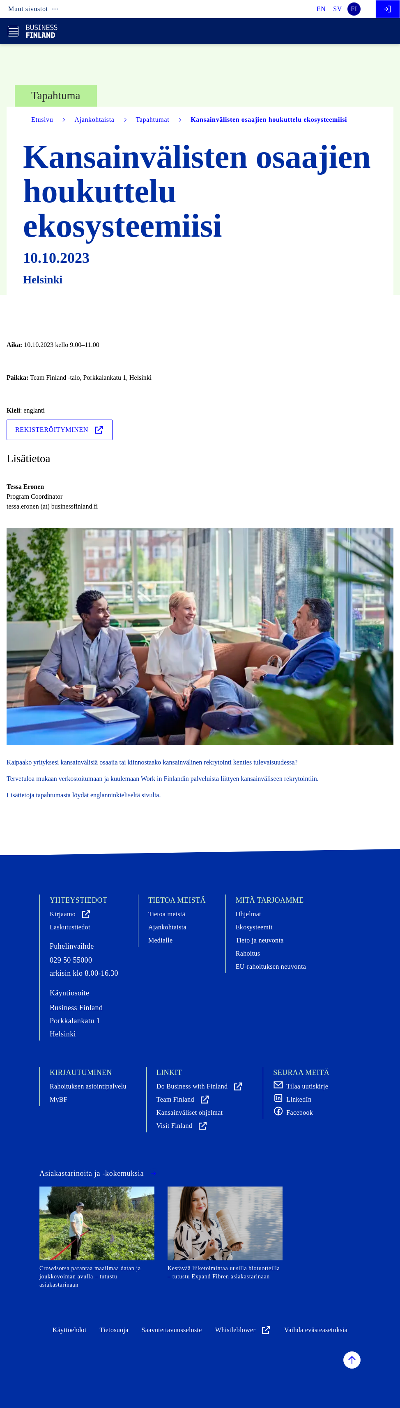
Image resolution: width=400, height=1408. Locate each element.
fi (354, 8)
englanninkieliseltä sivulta (124, 795)
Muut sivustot (33, 9)
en (321, 8)
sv (337, 8)
